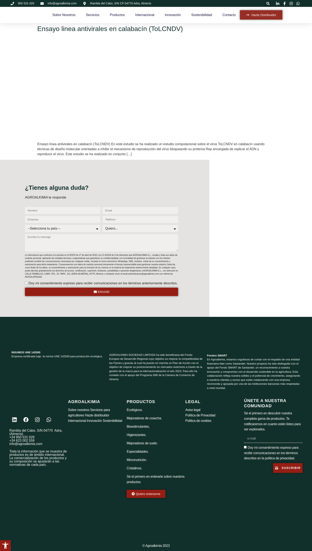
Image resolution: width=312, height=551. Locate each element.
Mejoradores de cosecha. (144, 418)
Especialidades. (138, 451)
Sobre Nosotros (63, 15)
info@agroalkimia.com (25, 444)
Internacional (144, 15)
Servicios (92, 15)
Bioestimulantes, (138, 426)
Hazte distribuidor (97, 415)
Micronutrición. (137, 460)
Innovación (173, 15)
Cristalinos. (134, 468)
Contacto (229, 15)
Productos (117, 15)
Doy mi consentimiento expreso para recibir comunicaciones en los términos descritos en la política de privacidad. (271, 453)
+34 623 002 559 (22, 440)
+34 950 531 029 (22, 437)
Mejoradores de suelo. (142, 443)
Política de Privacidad (200, 415)
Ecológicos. (135, 410)
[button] (268, 3)
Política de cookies (198, 420)
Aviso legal (192, 410)
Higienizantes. (136, 435)
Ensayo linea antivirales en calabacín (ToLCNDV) (110, 28)
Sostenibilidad (201, 15)
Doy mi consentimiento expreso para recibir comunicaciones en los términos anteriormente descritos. (103, 283)
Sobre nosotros (78, 410)
